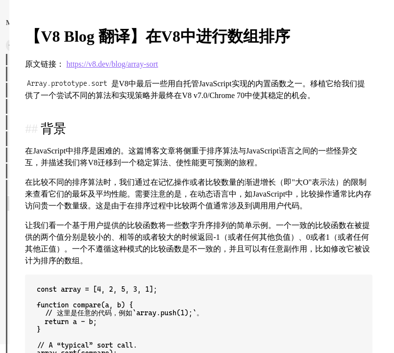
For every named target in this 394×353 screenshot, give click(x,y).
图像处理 (23, 122)
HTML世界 (26, 171)
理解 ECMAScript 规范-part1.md (58, 235)
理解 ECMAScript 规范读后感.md (60, 268)
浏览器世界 (27, 74)
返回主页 (43, 22)
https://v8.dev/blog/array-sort (241, 85)
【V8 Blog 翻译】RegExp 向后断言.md (68, 219)
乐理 (17, 57)
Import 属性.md (36, 284)
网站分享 (23, 138)
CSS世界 (22, 154)
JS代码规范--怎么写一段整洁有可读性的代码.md (74, 332)
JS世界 (20, 187)
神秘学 (20, 106)
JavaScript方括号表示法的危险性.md (65, 300)
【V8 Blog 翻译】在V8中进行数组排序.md (74, 203)
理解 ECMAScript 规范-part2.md (58, 252)
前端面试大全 (30, 90)
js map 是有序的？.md (45, 316)
